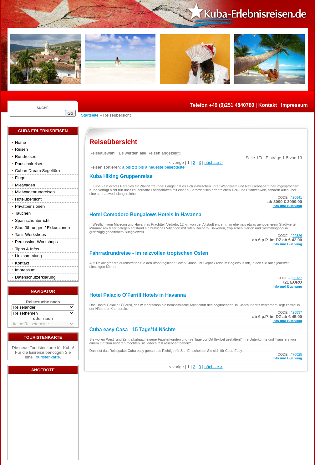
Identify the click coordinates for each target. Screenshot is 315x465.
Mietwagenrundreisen (35, 192)
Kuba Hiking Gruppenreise (121, 176)
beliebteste (175, 167)
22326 (297, 236)
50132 (297, 278)
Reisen (21, 149)
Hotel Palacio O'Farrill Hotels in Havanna (137, 295)
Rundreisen (25, 156)
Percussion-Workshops (36, 241)
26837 (297, 312)
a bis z (128, 167)
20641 (297, 197)
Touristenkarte (47, 357)
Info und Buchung (287, 206)
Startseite (90, 115)
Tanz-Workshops (30, 234)
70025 (297, 354)
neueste (156, 167)
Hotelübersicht (28, 199)
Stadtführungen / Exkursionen (42, 227)
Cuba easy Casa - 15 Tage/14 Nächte (132, 329)
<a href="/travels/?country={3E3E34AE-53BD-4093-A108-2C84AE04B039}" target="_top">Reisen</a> (43, 418)
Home (20, 142)
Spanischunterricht (32, 220)
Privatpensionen (30, 206)
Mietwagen (25, 185)
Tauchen (23, 213)
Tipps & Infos (27, 249)
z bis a (141, 167)
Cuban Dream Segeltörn (37, 170)
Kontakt (267, 105)
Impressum (294, 105)
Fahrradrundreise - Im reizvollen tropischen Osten (148, 253)
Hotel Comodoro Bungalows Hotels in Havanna (145, 214)
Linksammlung (28, 255)
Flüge (20, 177)
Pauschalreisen (29, 163)
